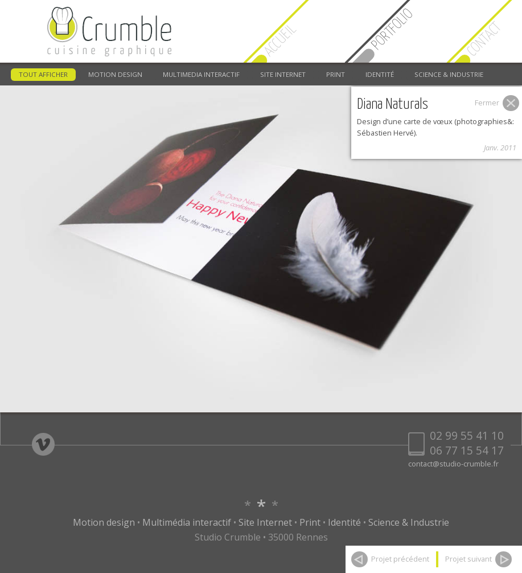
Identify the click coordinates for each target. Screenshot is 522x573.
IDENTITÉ (379, 74)
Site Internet (265, 522)
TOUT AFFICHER (43, 74)
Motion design (104, 522)
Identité (344, 522)
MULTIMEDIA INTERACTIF (201, 74)
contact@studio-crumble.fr (453, 464)
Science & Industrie (408, 522)
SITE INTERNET (283, 74)
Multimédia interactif (186, 522)
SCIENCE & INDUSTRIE (448, 74)
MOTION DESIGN (115, 74)
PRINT (335, 74)
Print (309, 522)
